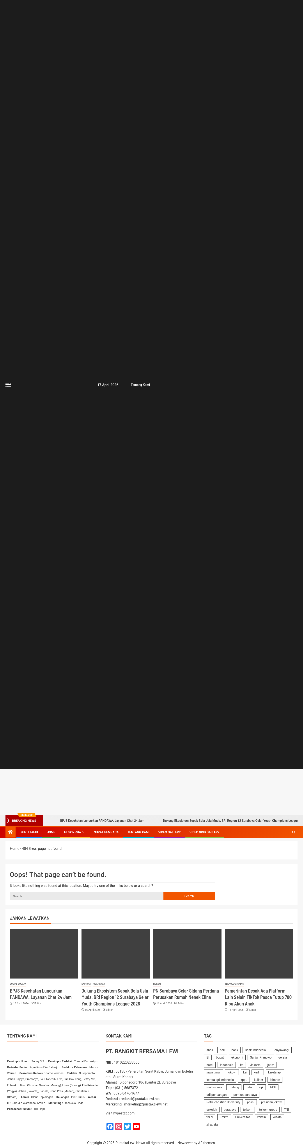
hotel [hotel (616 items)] (209, 1065)
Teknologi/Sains (234, 984)
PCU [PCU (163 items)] (273, 1087)
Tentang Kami (139, 385)
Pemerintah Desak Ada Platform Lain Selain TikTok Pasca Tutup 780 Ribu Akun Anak (258, 997)
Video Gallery (169, 832)
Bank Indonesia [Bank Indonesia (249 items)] (255, 1050)
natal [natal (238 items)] (249, 1087)
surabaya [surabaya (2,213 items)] (230, 1109)
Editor (37, 1003)
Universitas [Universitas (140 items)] (242, 1117)
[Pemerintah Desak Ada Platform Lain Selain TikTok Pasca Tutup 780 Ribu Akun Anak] (259, 954)
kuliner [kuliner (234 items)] (258, 1080)
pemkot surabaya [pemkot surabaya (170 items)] (245, 1094)
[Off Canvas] (8, 385)
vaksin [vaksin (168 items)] (261, 1117)
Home (51, 832)
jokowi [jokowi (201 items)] (231, 1072)
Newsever (185, 1143)
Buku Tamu (29, 832)
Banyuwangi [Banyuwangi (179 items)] (281, 1050)
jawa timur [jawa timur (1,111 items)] (213, 1072)
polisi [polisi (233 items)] (250, 1102)
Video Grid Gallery (205, 832)
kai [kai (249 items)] (245, 1072)
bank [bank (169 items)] (234, 1050)
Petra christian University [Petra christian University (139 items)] (223, 1102)
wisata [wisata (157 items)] (277, 1117)
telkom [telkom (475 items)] (247, 1109)
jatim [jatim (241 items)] (270, 1065)
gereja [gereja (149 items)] (282, 1057)
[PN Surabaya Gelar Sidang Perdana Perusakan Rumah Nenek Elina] (187, 954)
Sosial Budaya (18, 984)
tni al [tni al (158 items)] (209, 1117)
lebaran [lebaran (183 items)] (275, 1080)
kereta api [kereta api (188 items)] (275, 1072)
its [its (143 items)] (241, 1065)
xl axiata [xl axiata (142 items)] (212, 1124)
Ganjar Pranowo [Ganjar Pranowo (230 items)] (261, 1057)
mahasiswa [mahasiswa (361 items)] (214, 1087)
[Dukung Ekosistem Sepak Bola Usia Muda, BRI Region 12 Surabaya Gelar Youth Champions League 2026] (116, 954)
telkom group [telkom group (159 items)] (268, 1109)
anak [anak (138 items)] (209, 1050)
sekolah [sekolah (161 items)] (211, 1109)
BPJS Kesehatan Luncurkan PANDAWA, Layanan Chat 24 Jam (96, 820)
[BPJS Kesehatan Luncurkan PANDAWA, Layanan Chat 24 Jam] (44, 954)
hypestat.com (124, 1113)
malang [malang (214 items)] (234, 1087)
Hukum (157, 984)
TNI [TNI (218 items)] (286, 1109)
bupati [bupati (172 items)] (220, 1057)
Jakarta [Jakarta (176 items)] (255, 1065)
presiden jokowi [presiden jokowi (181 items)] (271, 1102)
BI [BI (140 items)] (207, 1057)
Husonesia (72, 832)
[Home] (10, 832)
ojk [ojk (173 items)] (261, 1087)
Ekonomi (86, 984)
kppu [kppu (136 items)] (244, 1080)
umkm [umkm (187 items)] (224, 1117)
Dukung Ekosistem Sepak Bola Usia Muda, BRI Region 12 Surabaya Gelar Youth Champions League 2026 (115, 997)
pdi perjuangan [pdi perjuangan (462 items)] (216, 1094)
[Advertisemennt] (201, 792)
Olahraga (99, 984)
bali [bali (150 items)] (222, 1050)
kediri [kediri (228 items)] (257, 1072)
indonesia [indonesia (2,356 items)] (226, 1065)
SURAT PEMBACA (106, 832)
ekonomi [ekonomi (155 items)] (237, 1057)
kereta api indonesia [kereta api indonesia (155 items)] (220, 1080)
